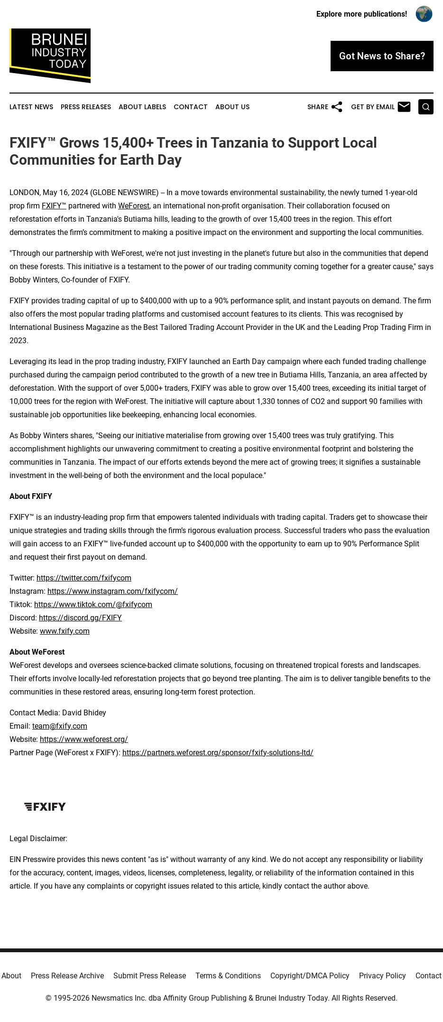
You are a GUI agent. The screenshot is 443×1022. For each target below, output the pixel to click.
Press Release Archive (67, 975)
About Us (232, 107)
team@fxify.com (59, 726)
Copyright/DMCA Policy (310, 975)
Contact (191, 107)
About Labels (142, 107)
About (11, 975)
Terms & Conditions (228, 975)
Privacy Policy (382, 975)
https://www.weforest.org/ (84, 739)
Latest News (31, 107)
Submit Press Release (149, 975)
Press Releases (86, 107)
